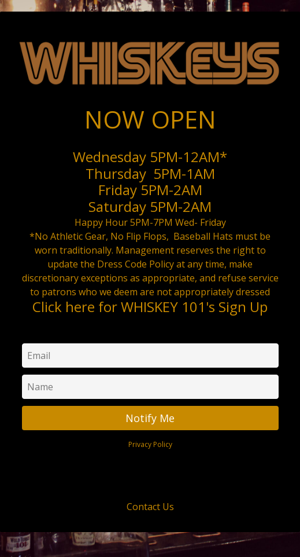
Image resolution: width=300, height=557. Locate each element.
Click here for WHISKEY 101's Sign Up (150, 306)
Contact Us (150, 506)
